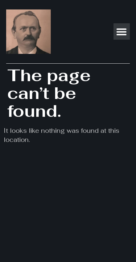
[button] (122, 31)
